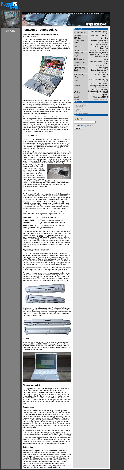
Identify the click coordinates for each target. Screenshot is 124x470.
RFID (76, 110)
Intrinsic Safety (79, 106)
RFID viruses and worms (81, 113)
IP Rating (77, 109)
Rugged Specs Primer (81, 105)
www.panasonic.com (101, 99)
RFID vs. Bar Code (80, 112)
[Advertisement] (10, 70)
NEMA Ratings (79, 108)
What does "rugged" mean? (82, 104)
